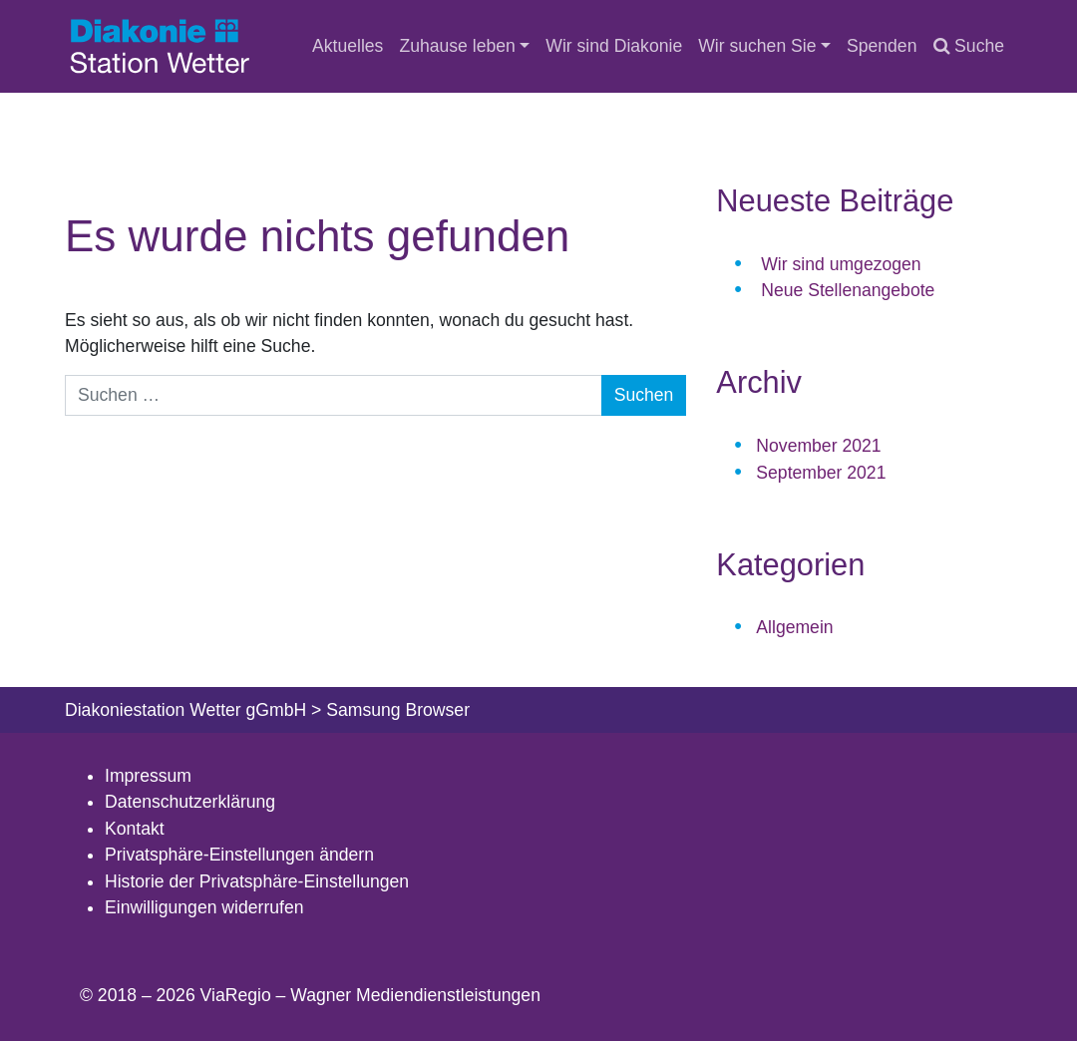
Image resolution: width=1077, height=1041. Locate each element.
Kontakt (135, 829)
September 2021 (821, 473)
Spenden (881, 46)
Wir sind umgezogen (840, 264)
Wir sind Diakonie (613, 46)
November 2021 (818, 446)
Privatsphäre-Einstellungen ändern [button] (239, 855)
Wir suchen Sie (757, 46)
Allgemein (794, 627)
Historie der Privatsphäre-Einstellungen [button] (257, 881)
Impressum (148, 776)
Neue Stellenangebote (847, 290)
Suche (968, 46)
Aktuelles (347, 46)
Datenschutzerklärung (190, 802)
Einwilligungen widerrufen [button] (204, 907)
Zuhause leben (457, 46)
